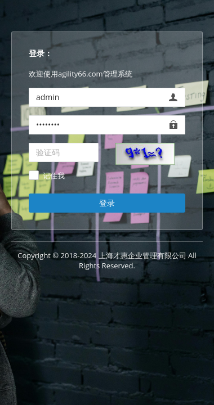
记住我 (54, 176)
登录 (107, 202)
